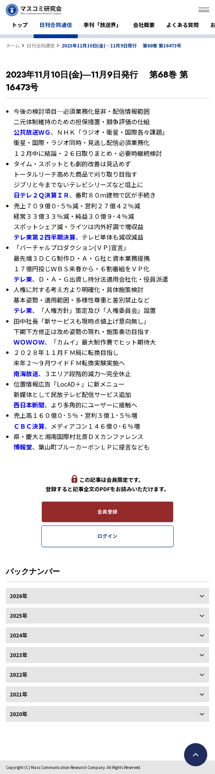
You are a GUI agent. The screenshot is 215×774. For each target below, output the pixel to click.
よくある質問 (182, 25)
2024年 (107, 635)
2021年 (107, 694)
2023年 (107, 655)
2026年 (107, 596)
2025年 (107, 615)
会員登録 (107, 511)
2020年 (107, 714)
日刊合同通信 (55, 25)
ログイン (107, 535)
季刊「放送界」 (102, 25)
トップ (20, 25)
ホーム (13, 45)
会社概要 (144, 25)
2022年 (107, 674)
